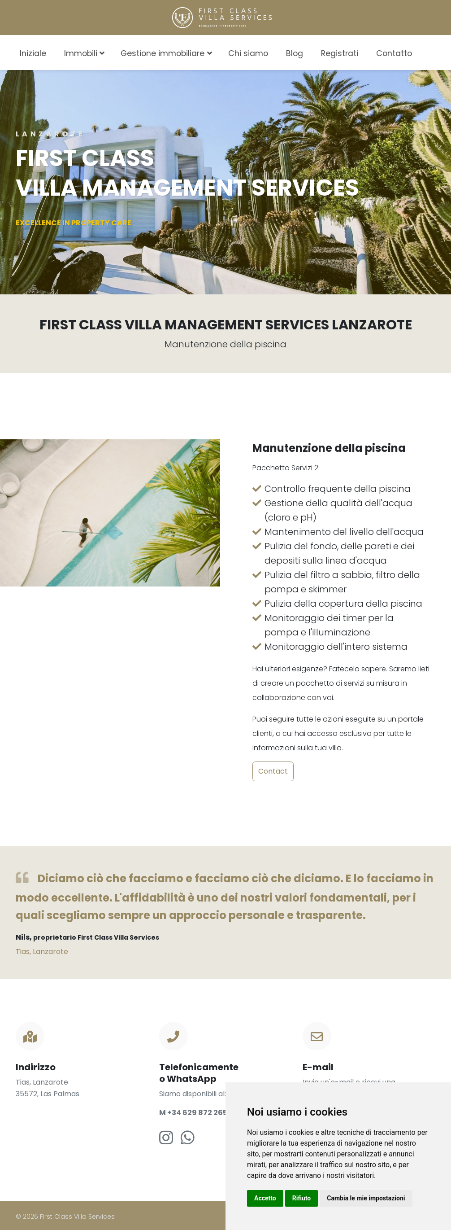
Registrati (339, 53)
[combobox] (434, 52)
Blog (294, 53)
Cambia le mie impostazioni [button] (366, 1198)
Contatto (394, 53)
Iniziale (33, 53)
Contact (273, 771)
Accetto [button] (265, 1198)
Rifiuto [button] (301, 1198)
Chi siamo (248, 53)
